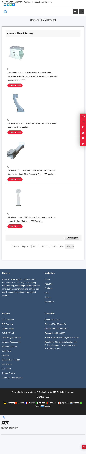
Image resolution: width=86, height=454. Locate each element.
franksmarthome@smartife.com (38, 2)
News (47, 293)
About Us (49, 284)
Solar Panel (6, 351)
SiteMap (40, 397)
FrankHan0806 (58, 333)
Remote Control (8, 373)
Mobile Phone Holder (11, 360)
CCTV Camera (8, 320)
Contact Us (49, 302)
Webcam (5, 355)
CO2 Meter (6, 369)
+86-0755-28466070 (13, 2)
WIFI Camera (7, 324)
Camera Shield (8, 329)
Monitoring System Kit (11, 337)
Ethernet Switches (9, 346)
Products (48, 288)
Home (47, 279)
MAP (48, 397)
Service (48, 297)
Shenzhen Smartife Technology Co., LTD (39, 392)
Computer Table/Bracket (12, 378)
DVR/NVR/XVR (8, 333)
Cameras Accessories (11, 342)
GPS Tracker (7, 364)
